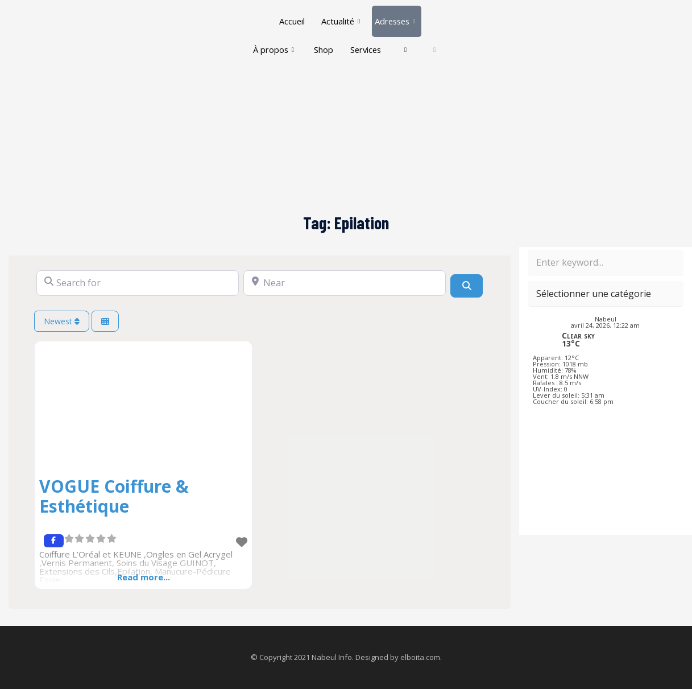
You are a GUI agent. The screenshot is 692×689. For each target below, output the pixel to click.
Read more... (143, 577)
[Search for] (137, 283)
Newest (62, 321)
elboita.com (420, 657)
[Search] (466, 285)
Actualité (339, 17)
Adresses (395, 17)
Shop (337, 37)
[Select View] (105, 321)
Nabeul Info (332, 657)
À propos (286, 37)
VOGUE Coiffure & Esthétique (114, 496)
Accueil (290, 17)
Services (380, 37)
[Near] (344, 283)
